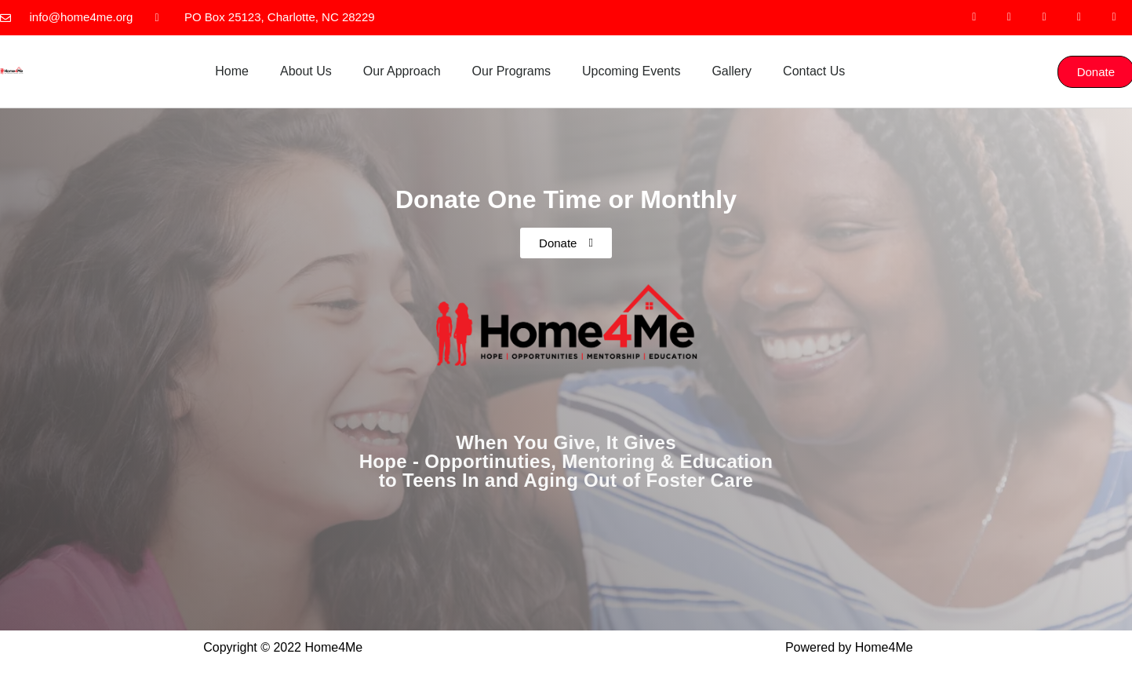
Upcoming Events (631, 71)
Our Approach (402, 71)
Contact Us (814, 71)
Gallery (732, 71)
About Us (306, 71)
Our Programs (511, 71)
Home (232, 71)
